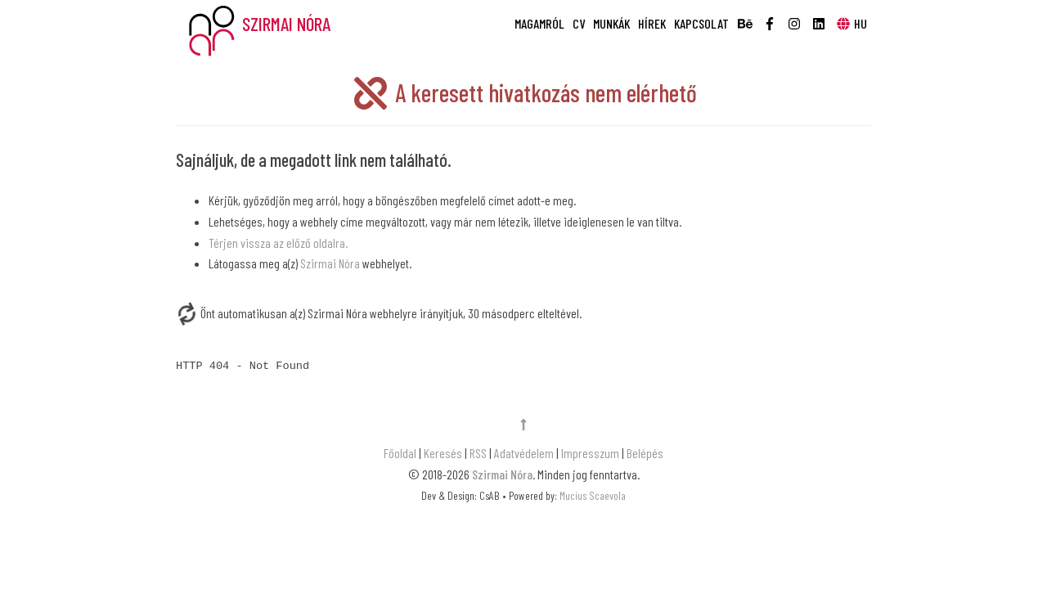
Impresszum (590, 453)
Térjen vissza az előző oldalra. (278, 242)
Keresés (443, 453)
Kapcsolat (701, 23)
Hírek (652, 23)
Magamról (539, 23)
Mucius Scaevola (592, 495)
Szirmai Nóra (330, 263)
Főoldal (401, 453)
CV (579, 23)
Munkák (611, 23)
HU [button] (851, 23)
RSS (478, 453)
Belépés (645, 453)
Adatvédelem (524, 453)
